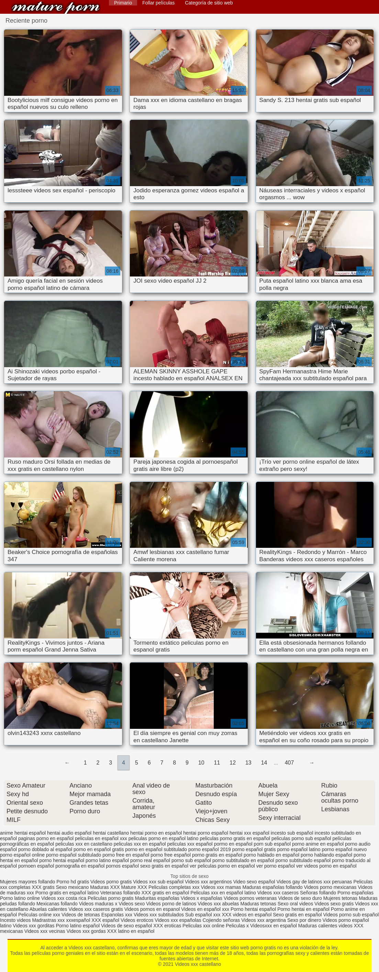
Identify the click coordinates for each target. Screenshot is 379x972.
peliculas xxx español (189, 844)
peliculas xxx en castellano (83, 844)
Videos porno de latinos (171, 903)
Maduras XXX (105, 887)
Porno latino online (20, 898)
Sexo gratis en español (298, 914)
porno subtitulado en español (243, 860)
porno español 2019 (209, 849)
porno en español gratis (99, 849)
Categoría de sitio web (209, 2)
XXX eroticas (167, 925)
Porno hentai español (254, 909)
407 (289, 763)
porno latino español (107, 860)
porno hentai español (61, 860)
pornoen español (36, 866)
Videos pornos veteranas (250, 898)
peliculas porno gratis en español (235, 838)
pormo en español (233, 844)
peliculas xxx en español (140, 844)
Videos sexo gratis (334, 903)
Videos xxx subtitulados (159, 914)
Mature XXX (134, 887)
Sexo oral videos (296, 903)
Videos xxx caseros (278, 892)
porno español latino (298, 849)
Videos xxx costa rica (63, 898)
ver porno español (275, 866)
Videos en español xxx (206, 909)
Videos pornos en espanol (152, 909)
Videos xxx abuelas (219, 903)
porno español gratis (254, 849)
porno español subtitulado (73, 855)
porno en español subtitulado (156, 849)
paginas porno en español (46, 838)
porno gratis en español (217, 855)
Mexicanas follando (57, 903)
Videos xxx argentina (264, 920)
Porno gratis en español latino (67, 892)
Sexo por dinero (305, 920)
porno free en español (125, 855)
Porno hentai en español (303, 909)
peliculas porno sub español (301, 838)
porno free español (171, 855)
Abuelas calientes (48, 909)
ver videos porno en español (326, 866)
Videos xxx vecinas (44, 931)
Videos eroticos (137, 920)
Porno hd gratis (72, 881)
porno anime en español (318, 844)
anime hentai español (23, 833)
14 (264, 763)
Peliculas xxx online (204, 925)
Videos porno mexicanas (330, 887)
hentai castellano (111, 833)
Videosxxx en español (273, 925)
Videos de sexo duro (300, 898)
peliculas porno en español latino (164, 838)
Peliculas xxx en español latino (223, 892)
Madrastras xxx (49, 920)
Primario (123, 2)
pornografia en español (79, 866)
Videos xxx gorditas (33, 925)
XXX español (106, 920)
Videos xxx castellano (55, 8)
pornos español (122, 866)
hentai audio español (69, 833)
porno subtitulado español (303, 860)
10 (201, 763)
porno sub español (191, 860)
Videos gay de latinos (299, 881)
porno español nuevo (344, 849)
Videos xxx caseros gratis (95, 909)
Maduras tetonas (258, 903)
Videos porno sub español (351, 914)
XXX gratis (43, 887)
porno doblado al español (45, 849)
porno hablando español (326, 855)
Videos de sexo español (127, 925)
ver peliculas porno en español (222, 866)
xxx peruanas (337, 881)
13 (248, 763)
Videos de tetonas (81, 914)
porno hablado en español (271, 855)
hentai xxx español (249, 833)
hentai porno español (205, 833)
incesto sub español (292, 833)
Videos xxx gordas (87, 931)
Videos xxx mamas (221, 887)
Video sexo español (255, 881)
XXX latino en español (131, 931)
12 (233, 763)
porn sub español (272, 844)
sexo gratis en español (164, 866)
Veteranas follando (120, 892)
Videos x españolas (202, 898)
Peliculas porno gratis (111, 898)
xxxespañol (78, 920)
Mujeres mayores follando (28, 881)
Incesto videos (16, 920)
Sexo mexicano (72, 887)
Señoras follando (318, 892)
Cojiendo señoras (221, 920)
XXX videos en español (247, 914)
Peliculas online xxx (40, 914)
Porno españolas (355, 892)
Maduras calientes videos (325, 925)
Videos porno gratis (111, 881)
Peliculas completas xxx (174, 887)
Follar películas (158, 2)
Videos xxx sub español (159, 881)
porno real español (150, 860)
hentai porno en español (156, 833)
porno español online (22, 855)
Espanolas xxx (117, 914)
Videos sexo (132, 903)
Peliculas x (237, 925)
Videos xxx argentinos (208, 881)
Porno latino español (78, 925)
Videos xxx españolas (178, 920)
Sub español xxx (203, 914)
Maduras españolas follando (273, 887)
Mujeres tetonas (340, 898)
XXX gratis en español (165, 892)
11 (217, 763)
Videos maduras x (98, 903)
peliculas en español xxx (101, 838)
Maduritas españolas (157, 898)
